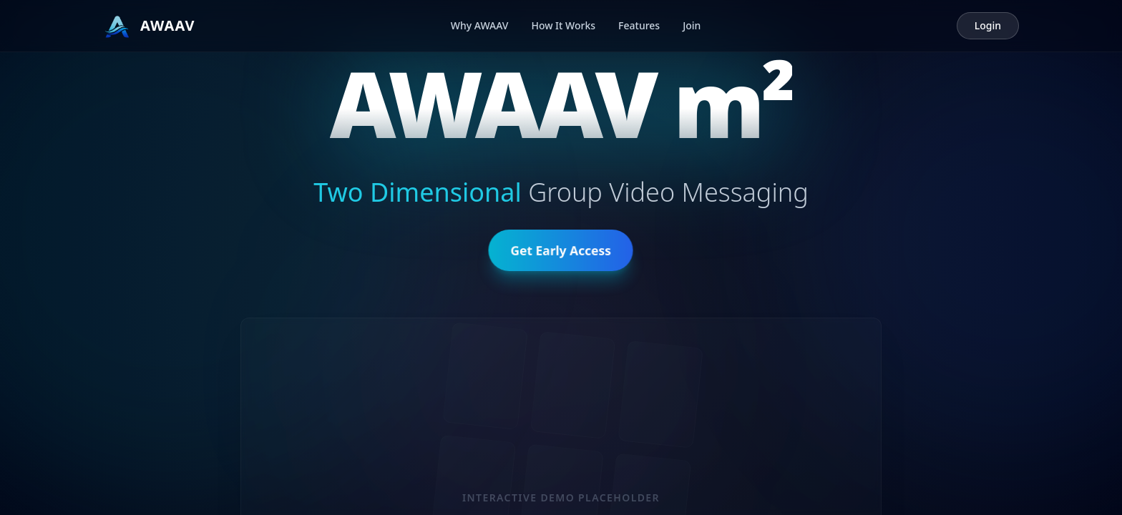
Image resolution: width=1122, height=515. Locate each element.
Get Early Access (561, 253)
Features (639, 25)
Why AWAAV (480, 25)
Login (988, 25)
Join (692, 25)
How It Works (563, 25)
